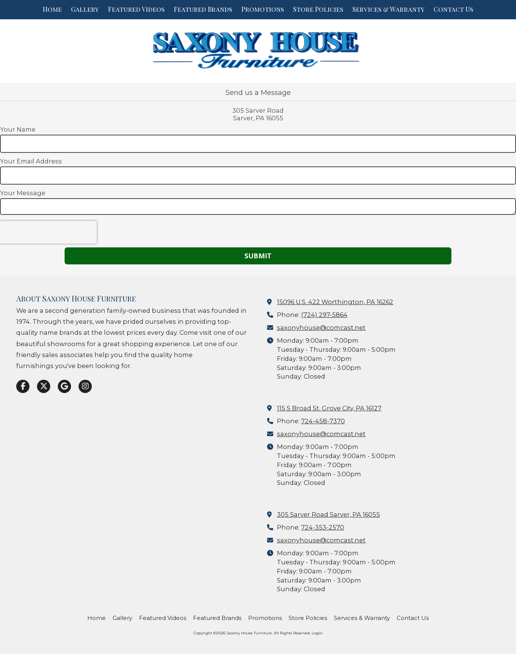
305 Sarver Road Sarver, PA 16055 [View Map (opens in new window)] (328, 514)
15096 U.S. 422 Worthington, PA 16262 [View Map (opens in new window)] (335, 302)
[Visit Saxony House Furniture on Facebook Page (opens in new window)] (22, 386)
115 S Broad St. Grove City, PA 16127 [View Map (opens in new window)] (329, 408)
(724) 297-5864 (324, 314)
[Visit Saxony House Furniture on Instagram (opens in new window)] (85, 386)
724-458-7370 (323, 421)
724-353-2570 (322, 527)
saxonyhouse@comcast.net (321, 327)
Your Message (22, 193)
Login (317, 633)
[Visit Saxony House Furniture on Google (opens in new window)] (64, 386)
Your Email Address (31, 161)
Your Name (18, 129)
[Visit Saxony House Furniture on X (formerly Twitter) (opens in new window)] (43, 386)
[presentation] (48, 232)
